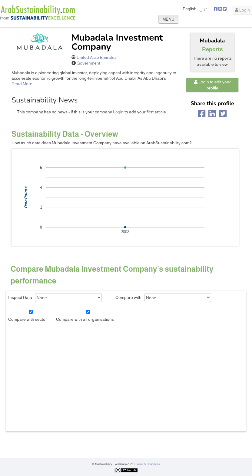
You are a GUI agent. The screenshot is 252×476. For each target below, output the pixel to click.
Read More (22, 83)
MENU (168, 19)
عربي (203, 8)
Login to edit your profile (212, 84)
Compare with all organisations (85, 319)
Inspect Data (20, 297)
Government (88, 63)
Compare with (128, 297)
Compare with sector (27, 319)
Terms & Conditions (147, 464)
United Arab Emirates (97, 57)
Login (242, 10)
